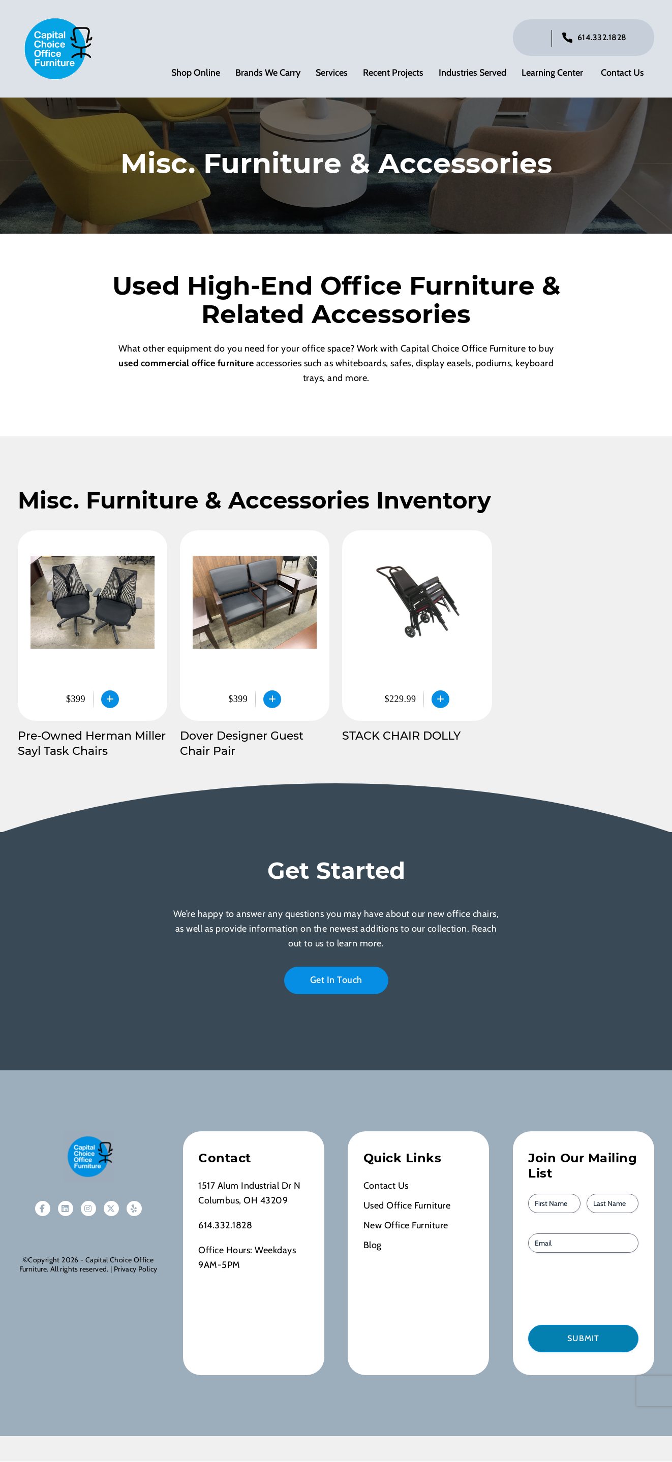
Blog (372, 1247)
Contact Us (622, 74)
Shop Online (195, 74)
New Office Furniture (405, 1227)
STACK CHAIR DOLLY (401, 738)
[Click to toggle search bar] (535, 39)
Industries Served (472, 74)
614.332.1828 (602, 38)
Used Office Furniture (407, 1207)
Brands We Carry (267, 74)
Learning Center (552, 74)
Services (332, 74)
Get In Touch (336, 982)
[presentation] (586, 1290)
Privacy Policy (135, 1271)
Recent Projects (393, 74)
